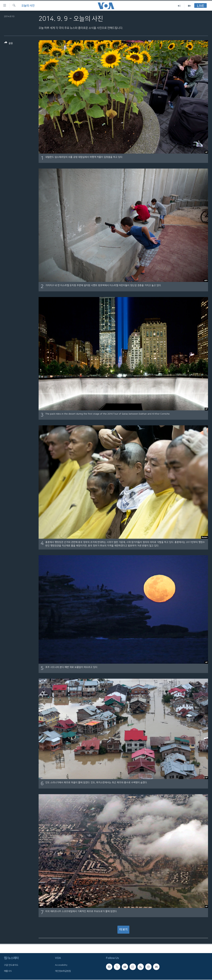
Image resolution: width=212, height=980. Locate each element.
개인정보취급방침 (63, 971)
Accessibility (61, 965)
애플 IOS (8, 971)
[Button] (8, 43)
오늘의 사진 (27, 5)
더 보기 (123, 929)
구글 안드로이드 (11, 965)
